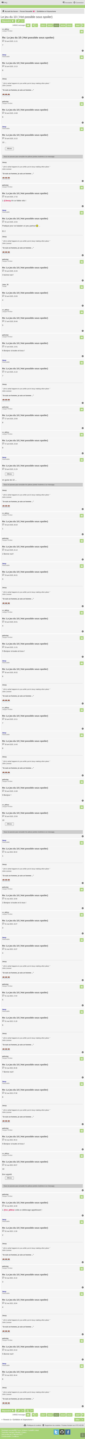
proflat (7, 1434)
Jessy (4, 55)
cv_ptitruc (5, 29)
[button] (28, 25)
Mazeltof (16, 1434)
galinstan (5, 101)
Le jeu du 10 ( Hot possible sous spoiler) (27, 16)
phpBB (13, 1430)
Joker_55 (5, 284)
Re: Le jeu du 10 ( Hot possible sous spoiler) (28, 37)
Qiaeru (24, 1432)
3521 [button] (43, 25)
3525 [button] (69, 25)
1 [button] (36, 25)
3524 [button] (63, 25)
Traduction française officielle (10, 1432)
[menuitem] (4, 2)
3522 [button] (50, 25)
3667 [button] (78, 25)
